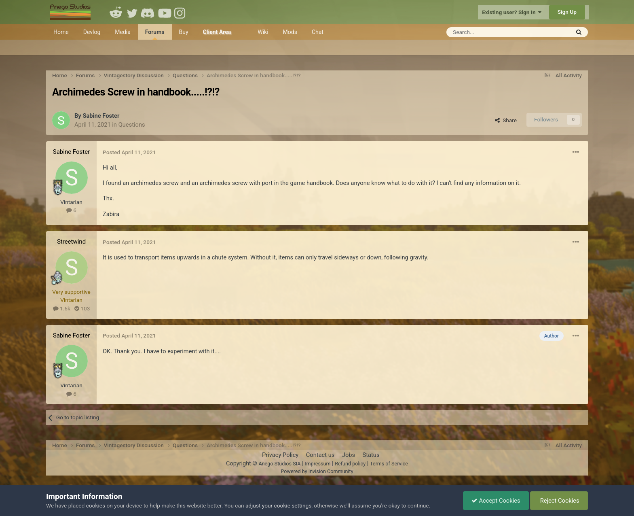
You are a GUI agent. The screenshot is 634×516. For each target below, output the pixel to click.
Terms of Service (389, 464)
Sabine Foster (100, 115)
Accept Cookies (495, 500)
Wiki (263, 32)
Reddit (116, 12)
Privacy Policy (280, 455)
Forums (155, 34)
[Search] (488, 32)
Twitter (132, 12)
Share (506, 120)
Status (371, 455)
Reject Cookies (559, 500)
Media (123, 32)
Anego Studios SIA (279, 464)
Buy (183, 32)
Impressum (317, 464)
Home (61, 32)
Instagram (181, 12)
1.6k (61, 308)
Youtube (164, 12)
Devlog (92, 32)
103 (82, 308)
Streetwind (71, 241)
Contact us (320, 455)
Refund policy (350, 464)
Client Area (217, 32)
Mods (290, 32)
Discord (148, 12)
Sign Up (567, 11)
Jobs (348, 455)
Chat (317, 32)
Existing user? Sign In (511, 12)
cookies (95, 505)
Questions (131, 124)
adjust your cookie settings (278, 505)
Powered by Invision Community (317, 471)
